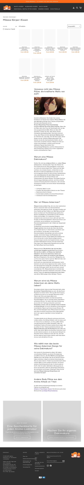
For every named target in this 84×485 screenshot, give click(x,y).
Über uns (25, 455)
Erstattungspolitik (27, 464)
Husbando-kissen (31, 6)
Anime (9, 26)
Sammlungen (12, 17)
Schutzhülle (55, 9)
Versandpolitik (26, 466)
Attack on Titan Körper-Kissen (43, 389)
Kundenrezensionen (40, 465)
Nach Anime (43, 6)
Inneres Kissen (43, 9)
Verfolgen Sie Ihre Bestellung (39, 462)
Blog (36, 457)
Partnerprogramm (39, 467)
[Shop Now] (22, 421)
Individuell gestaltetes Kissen (25, 9)
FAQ (36, 459)
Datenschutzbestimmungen (29, 458)
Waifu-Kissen (19, 6)
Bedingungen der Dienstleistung (27, 461)
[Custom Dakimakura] (62, 421)
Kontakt (37, 470)
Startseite (5, 17)
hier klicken (12, 471)
